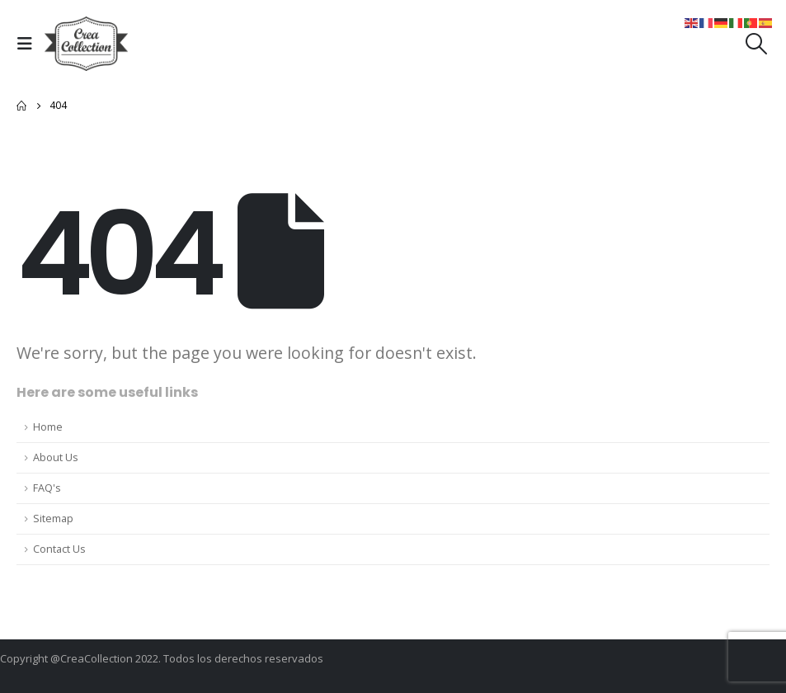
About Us (55, 457)
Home (48, 427)
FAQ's (47, 488)
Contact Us (59, 549)
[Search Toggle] (757, 43)
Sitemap (53, 519)
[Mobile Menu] (28, 44)
